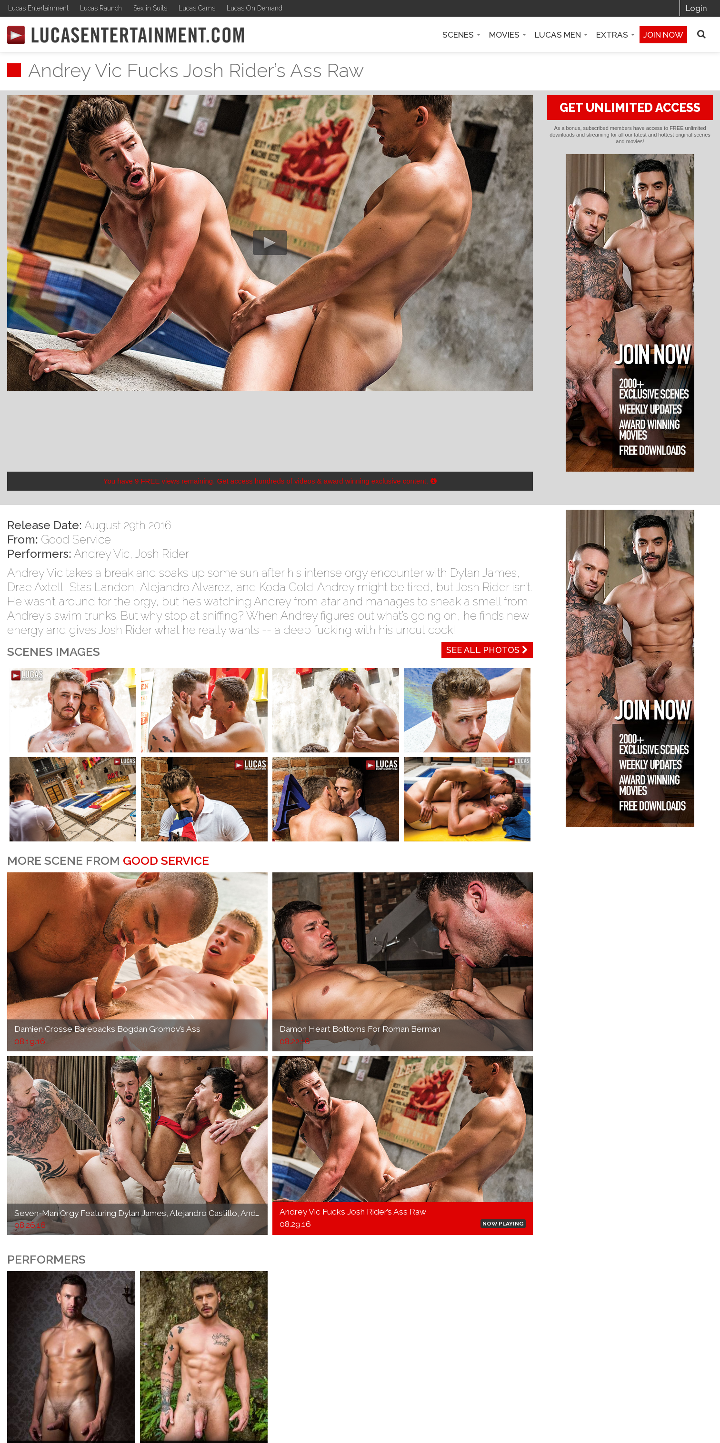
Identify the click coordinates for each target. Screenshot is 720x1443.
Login (696, 8)
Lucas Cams (197, 8)
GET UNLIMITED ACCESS (630, 107)
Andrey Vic (102, 554)
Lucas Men (561, 35)
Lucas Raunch (101, 8)
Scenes (461, 35)
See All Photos (487, 650)
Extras (615, 35)
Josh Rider (162, 554)
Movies (507, 35)
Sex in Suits (150, 8)
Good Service (76, 539)
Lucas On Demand (254, 8)
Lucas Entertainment (38, 8)
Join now (663, 35)
